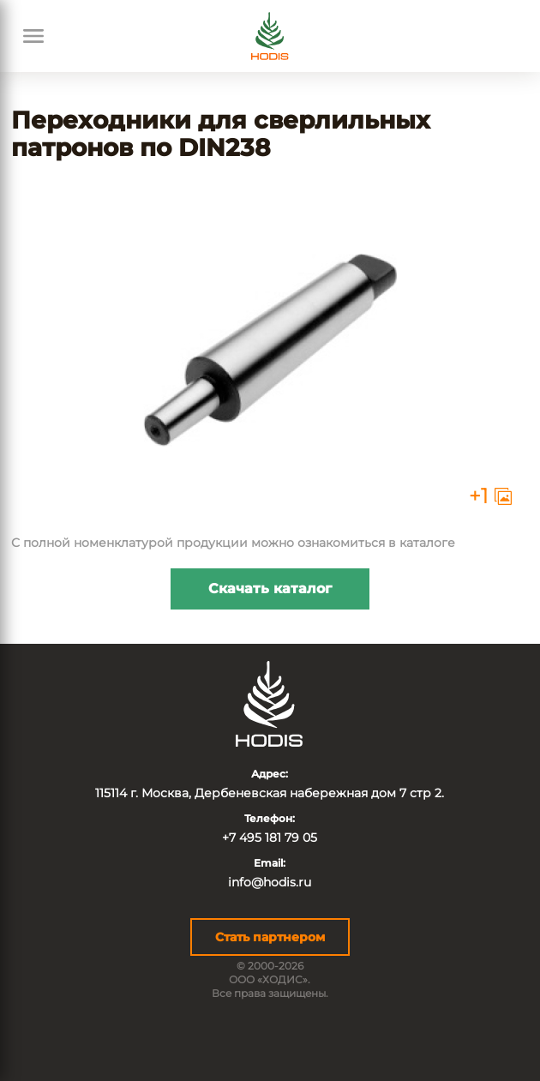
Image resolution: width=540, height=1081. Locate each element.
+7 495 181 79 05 (269, 837)
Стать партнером (270, 937)
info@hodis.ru (269, 882)
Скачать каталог (270, 588)
